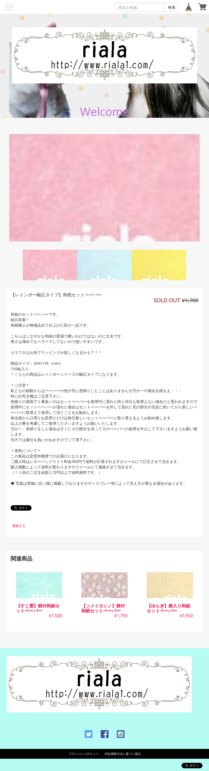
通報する (18, 525)
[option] (104, 188)
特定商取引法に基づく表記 (123, 754)
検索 (172, 7)
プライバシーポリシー (84, 754)
